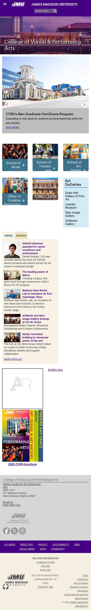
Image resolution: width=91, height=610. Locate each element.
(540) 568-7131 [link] (12, 505)
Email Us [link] (8, 502)
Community (58, 549)
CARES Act (82, 579)
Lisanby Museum (71, 206)
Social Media (27, 549)
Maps (43, 549)
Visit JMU (45, 566)
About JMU (45, 570)
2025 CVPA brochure (22, 464)
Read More (12, 127)
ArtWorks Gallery (71, 222)
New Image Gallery (72, 214)
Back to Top (6, 587)
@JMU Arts (55, 370)
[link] (6, 533)
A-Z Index (9, 544)
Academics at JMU (45, 562)
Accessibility (61, 544)
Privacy (43, 544)
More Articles (13, 359)
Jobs (77, 544)
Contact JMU (45, 587)
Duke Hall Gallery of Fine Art (74, 196)
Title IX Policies (80, 583)
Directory (26, 544)
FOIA (85, 575)
